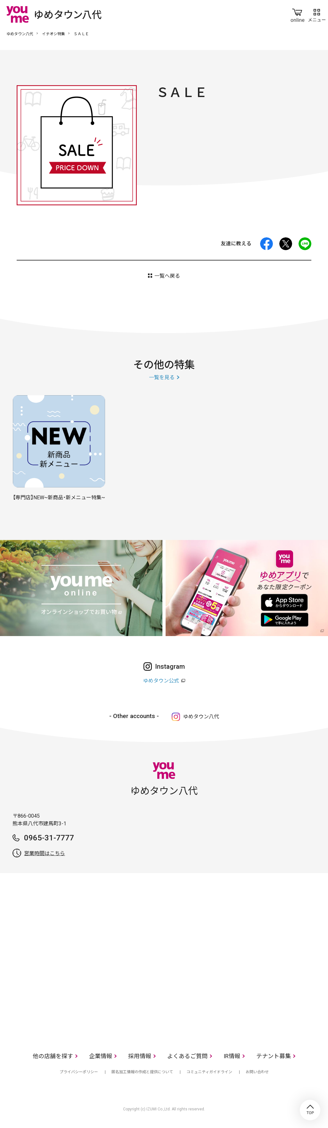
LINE (305, 243)
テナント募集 (273, 1056)
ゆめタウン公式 (161, 681)
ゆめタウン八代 (19, 34)
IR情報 (232, 1056)
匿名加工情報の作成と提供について (142, 1072)
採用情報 (139, 1056)
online (297, 14)
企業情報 (100, 1056)
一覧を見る (162, 377)
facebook (266, 243)
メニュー (316, 14)
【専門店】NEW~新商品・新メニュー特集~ (59, 498)
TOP (310, 1110)
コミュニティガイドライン (209, 1072)
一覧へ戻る (167, 276)
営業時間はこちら (44, 853)
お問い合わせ (257, 1072)
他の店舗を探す (53, 1056)
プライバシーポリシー (79, 1072)
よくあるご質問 (187, 1056)
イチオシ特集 (53, 34)
